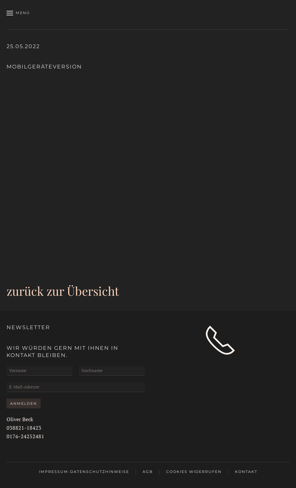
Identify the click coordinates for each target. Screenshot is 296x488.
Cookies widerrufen (194, 471)
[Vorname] (39, 371)
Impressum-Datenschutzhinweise (84, 471)
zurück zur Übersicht (63, 291)
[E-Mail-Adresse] (76, 387)
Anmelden (23, 403)
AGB (148, 471)
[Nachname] (112, 371)
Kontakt (246, 471)
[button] (18, 13)
